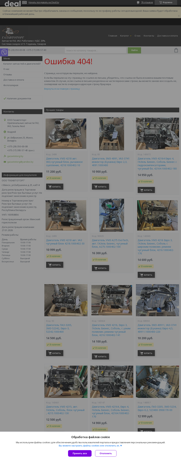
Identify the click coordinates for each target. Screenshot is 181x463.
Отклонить (106, 453)
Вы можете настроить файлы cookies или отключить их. (89, 445)
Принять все (80, 453)
